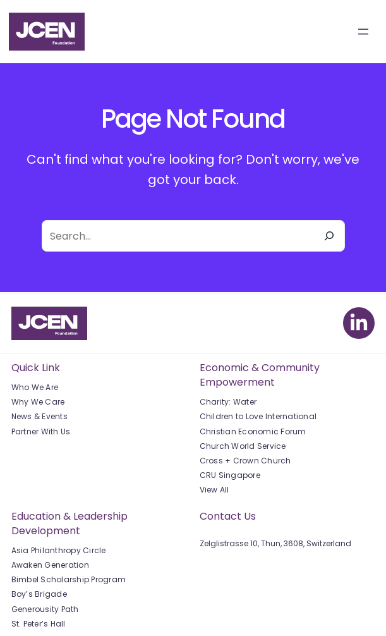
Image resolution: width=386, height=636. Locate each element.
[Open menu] (363, 31)
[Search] (329, 235)
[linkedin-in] (359, 323)
